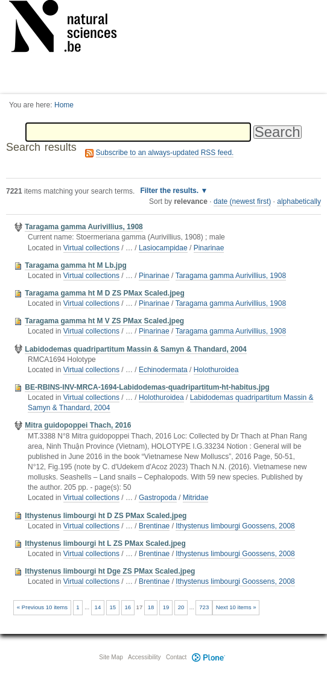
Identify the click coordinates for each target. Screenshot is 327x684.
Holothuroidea (216, 370)
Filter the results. (170, 190)
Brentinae (154, 526)
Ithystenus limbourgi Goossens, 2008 (235, 526)
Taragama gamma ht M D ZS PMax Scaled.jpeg (105, 293)
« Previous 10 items (42, 607)
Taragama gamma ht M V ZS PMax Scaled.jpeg (104, 321)
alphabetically (299, 201)
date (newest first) (242, 201)
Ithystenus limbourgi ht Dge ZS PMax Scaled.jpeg (110, 571)
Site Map (110, 657)
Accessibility (144, 657)
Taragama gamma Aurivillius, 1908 (83, 227)
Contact (176, 657)
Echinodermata (163, 370)
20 (181, 607)
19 (166, 607)
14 (98, 607)
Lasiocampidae (163, 248)
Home (64, 105)
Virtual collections (91, 248)
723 (204, 607)
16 (127, 607)
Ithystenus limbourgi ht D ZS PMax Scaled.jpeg (105, 515)
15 (113, 607)
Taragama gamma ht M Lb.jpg (75, 265)
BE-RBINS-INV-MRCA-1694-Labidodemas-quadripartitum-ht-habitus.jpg (147, 387)
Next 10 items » (236, 607)
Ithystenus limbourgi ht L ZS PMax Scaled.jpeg (105, 543)
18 (151, 607)
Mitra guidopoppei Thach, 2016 (78, 425)
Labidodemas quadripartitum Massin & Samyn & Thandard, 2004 (135, 349)
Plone (208, 657)
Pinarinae (209, 248)
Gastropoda (158, 497)
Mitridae (196, 497)
